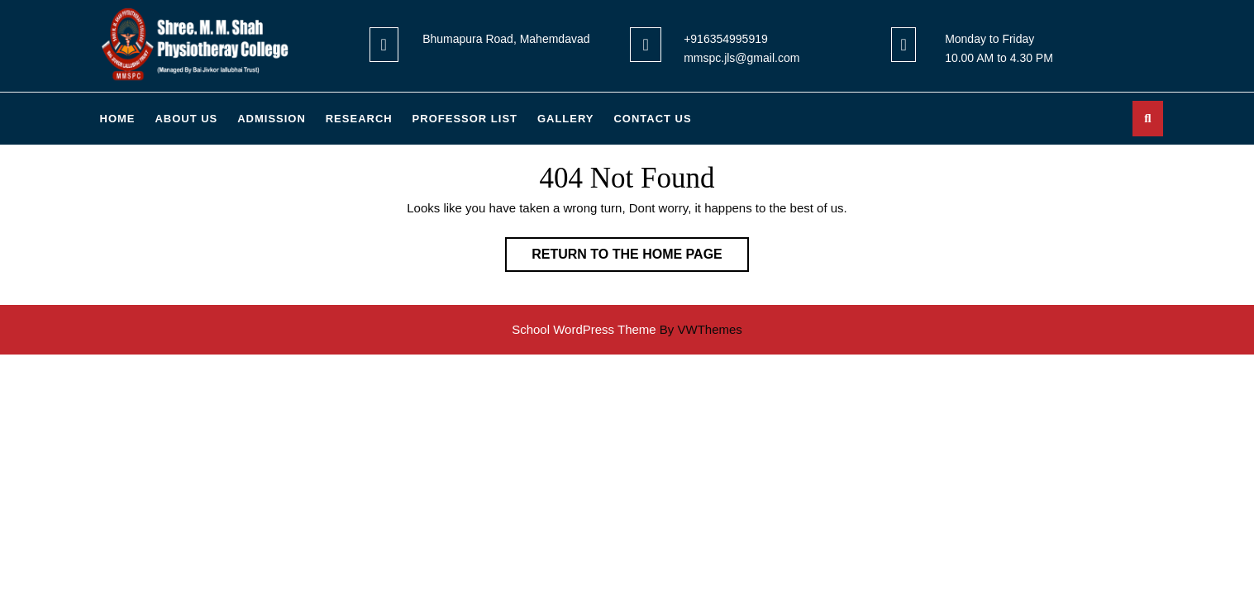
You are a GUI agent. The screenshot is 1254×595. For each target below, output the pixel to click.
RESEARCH (359, 118)
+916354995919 (726, 38)
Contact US (652, 118)
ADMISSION (271, 118)
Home (118, 118)
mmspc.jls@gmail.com (741, 57)
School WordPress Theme (584, 329)
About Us (186, 118)
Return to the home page (640, 258)
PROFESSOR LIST (464, 118)
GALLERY (565, 118)
